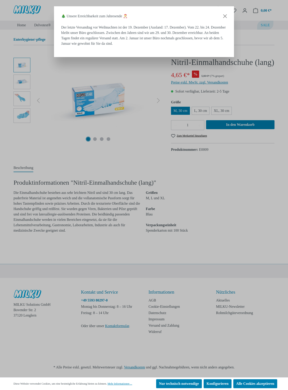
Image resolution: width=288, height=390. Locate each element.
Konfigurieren (217, 384)
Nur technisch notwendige (179, 384)
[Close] (225, 16)
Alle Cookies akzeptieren (255, 384)
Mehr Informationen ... (120, 383)
